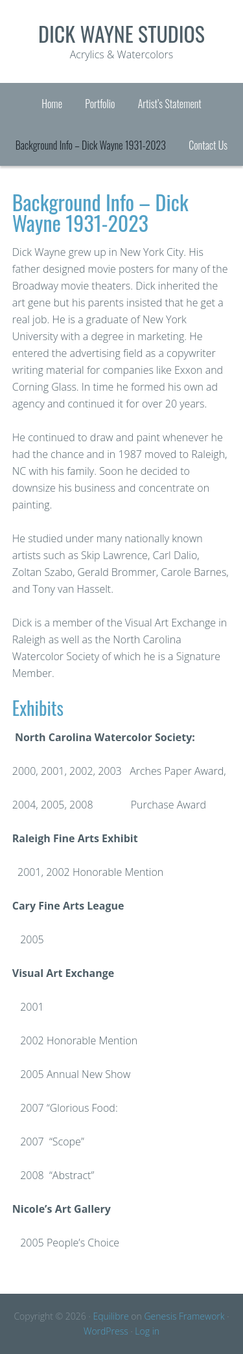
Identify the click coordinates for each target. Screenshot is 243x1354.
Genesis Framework (184, 1316)
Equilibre (110, 1316)
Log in (147, 1331)
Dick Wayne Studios (121, 33)
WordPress (106, 1331)
